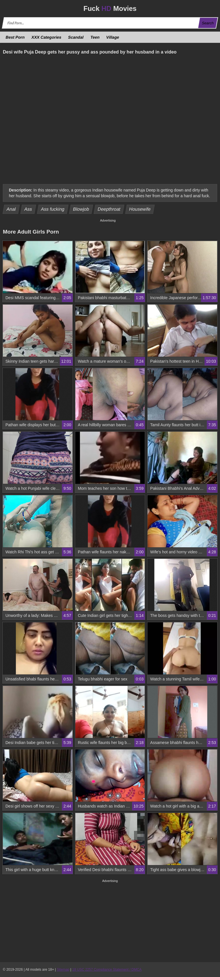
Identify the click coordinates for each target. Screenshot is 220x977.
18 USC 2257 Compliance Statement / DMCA (107, 970)
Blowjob (80, 209)
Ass (28, 209)
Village (113, 37)
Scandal (76, 37)
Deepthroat (109, 209)
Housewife (140, 209)
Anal (11, 209)
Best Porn (15, 37)
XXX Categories (46, 37)
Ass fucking (52, 209)
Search (207, 23)
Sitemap (63, 970)
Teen (95, 37)
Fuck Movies (109, 8)
